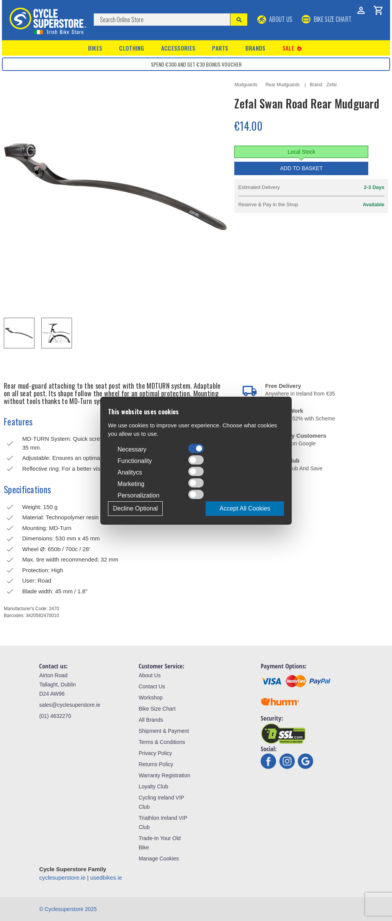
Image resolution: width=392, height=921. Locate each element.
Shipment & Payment (164, 731)
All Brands (151, 720)
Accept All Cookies (244, 508)
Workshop (151, 697)
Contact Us (152, 686)
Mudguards (245, 84)
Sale (293, 48)
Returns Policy (156, 764)
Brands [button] (255, 48)
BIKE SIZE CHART (326, 19)
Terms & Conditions (162, 742)
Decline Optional (135, 508)
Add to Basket (301, 168)
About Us (275, 19)
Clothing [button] (131, 48)
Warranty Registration (164, 775)
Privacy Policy (155, 753)
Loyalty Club (153, 786)
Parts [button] (220, 48)
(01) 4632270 (55, 716)
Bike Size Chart (157, 709)
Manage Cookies (159, 858)
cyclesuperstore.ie (62, 877)
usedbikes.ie (106, 877)
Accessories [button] (178, 48)
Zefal (332, 84)
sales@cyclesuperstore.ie (69, 705)
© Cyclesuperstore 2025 (67, 909)
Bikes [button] (95, 48)
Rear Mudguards (282, 84)
